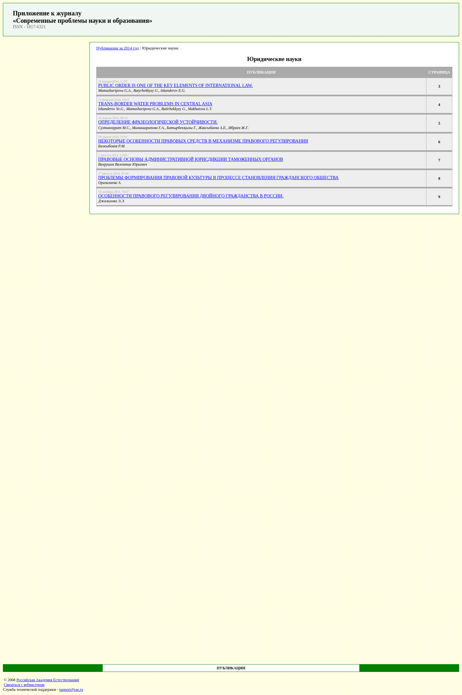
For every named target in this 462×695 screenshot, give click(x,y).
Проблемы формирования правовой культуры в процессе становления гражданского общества (218, 177)
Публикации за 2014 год (117, 48)
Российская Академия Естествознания (47, 680)
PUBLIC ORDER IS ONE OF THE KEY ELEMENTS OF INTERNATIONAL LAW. (175, 85)
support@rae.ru (71, 689)
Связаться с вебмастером (24, 684)
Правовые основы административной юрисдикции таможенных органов (190, 159)
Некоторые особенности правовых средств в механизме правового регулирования (203, 141)
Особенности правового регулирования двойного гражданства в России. (190, 196)
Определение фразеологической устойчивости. (158, 122)
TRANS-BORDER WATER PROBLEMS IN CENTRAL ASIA (155, 103)
